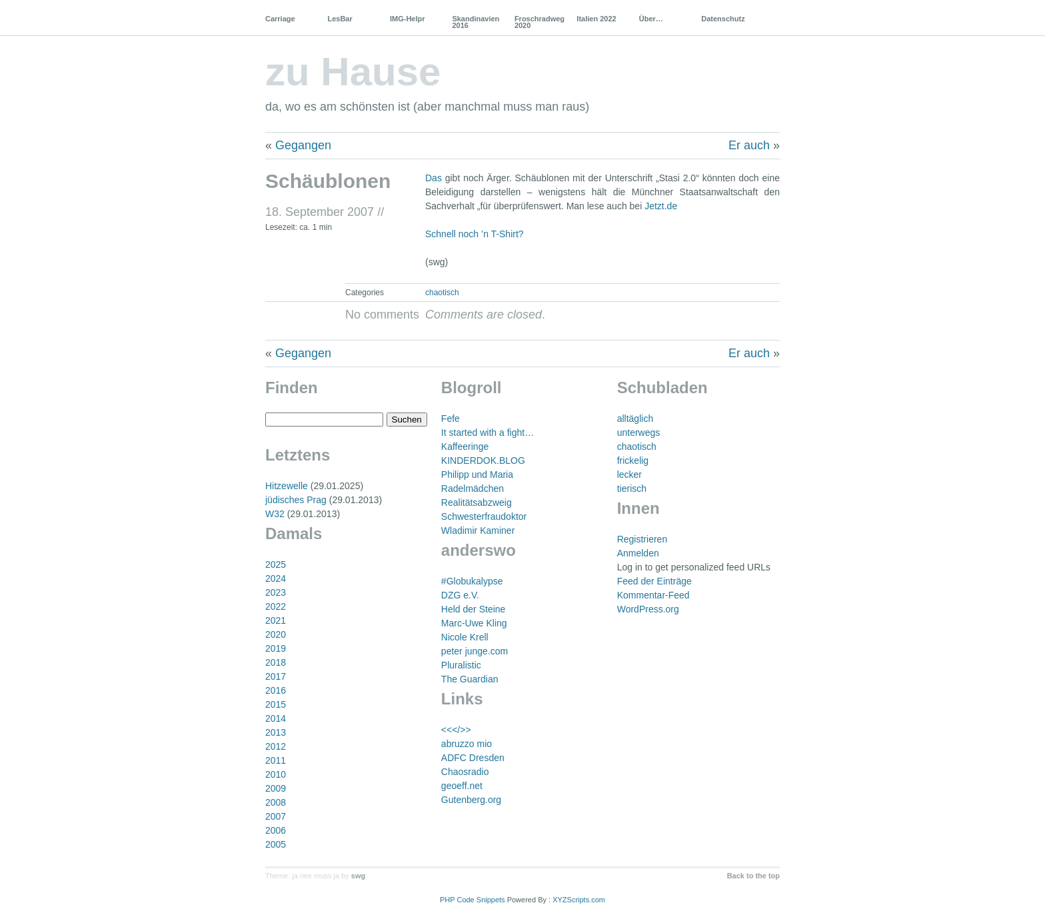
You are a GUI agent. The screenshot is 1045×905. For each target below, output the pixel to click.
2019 (275, 648)
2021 (275, 620)
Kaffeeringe (465, 446)
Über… (651, 19)
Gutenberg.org (471, 799)
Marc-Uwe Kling (474, 623)
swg (358, 876)
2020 (275, 634)
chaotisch (442, 292)
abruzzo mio (466, 743)
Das (433, 178)
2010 (275, 774)
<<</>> (456, 729)
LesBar (339, 19)
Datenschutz (722, 19)
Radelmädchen (472, 488)
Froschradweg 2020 (539, 22)
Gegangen (303, 145)
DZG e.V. (460, 595)
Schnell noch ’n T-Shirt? (474, 234)
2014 (275, 718)
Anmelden (638, 553)
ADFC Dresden (473, 757)
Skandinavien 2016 (475, 22)
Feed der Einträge (654, 581)
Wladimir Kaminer (478, 530)
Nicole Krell (465, 637)
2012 (275, 746)
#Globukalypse (472, 581)
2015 (275, 704)
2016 (275, 690)
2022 (275, 606)
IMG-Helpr (407, 19)
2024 (275, 578)
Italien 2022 (596, 19)
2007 (275, 816)
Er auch (749, 145)
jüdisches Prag (296, 499)
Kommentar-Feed (653, 595)
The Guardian (470, 679)
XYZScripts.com (578, 900)
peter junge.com (474, 651)
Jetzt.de (660, 206)
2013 (275, 732)
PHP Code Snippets (472, 900)
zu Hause (353, 71)
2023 (275, 592)
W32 (275, 513)
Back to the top (753, 876)
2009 (275, 788)
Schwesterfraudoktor (483, 516)
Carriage (280, 19)
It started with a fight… (487, 432)
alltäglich (635, 418)
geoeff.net (462, 785)
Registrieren (642, 539)
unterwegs (638, 432)
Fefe (450, 418)
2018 (275, 662)
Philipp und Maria (477, 474)
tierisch (631, 488)
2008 (275, 802)
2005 (275, 844)
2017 (275, 676)
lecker (629, 474)
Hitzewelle (286, 485)
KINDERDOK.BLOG (483, 460)
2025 (275, 564)
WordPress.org (648, 609)
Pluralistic (461, 665)
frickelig (632, 460)
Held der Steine (473, 609)
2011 (275, 760)
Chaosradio (465, 771)
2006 (275, 830)
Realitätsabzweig (476, 502)
